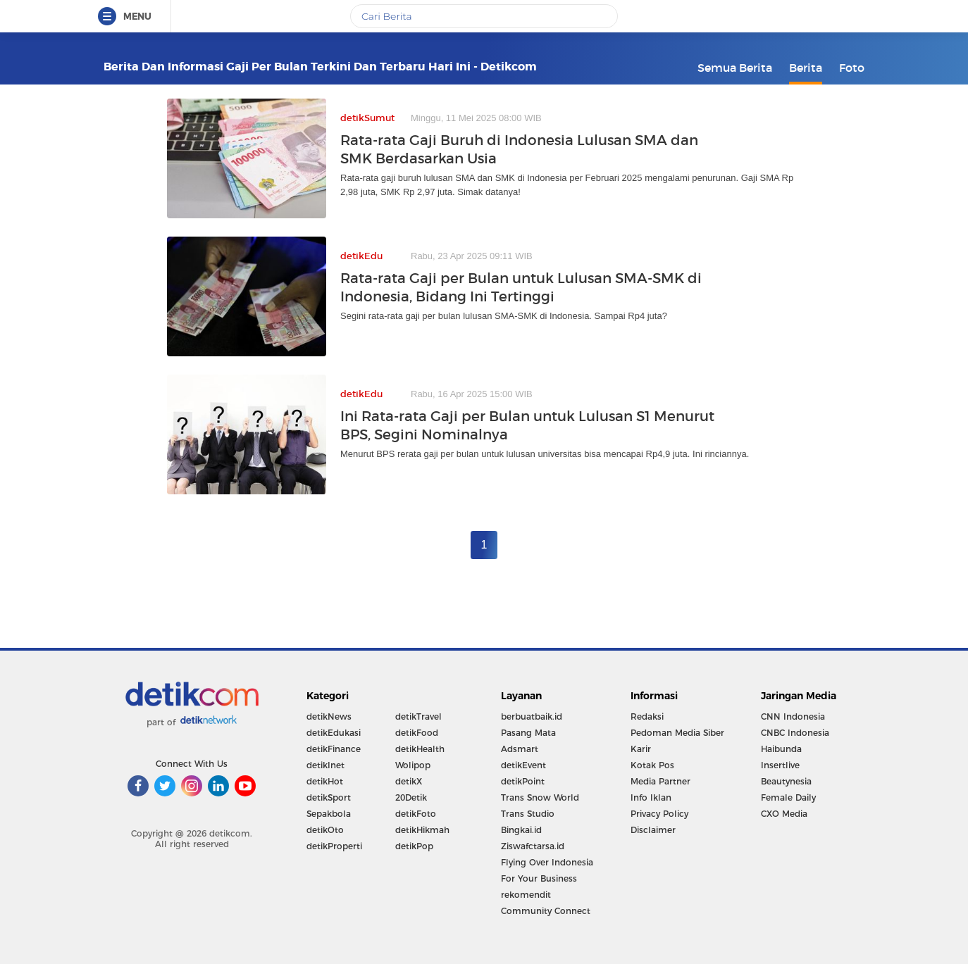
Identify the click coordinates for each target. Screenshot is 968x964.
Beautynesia (786, 781)
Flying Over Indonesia (547, 862)
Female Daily (788, 797)
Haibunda (781, 749)
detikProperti (334, 846)
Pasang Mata (528, 732)
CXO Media (784, 813)
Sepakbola (328, 813)
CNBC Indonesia (795, 732)
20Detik (411, 797)
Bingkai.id (521, 830)
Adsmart (519, 749)
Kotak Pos (652, 765)
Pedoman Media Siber (677, 732)
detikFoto (415, 813)
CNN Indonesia (793, 716)
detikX (408, 781)
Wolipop (412, 765)
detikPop (414, 846)
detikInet (325, 765)
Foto (851, 68)
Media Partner (660, 781)
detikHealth (420, 749)
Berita (805, 68)
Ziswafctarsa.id (532, 846)
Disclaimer (653, 830)
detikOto (325, 830)
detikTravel (418, 716)
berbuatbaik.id (531, 716)
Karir (641, 749)
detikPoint (523, 781)
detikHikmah (422, 830)
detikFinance (333, 749)
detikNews (329, 716)
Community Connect (545, 911)
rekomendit (526, 894)
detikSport (328, 797)
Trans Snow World (540, 797)
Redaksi (647, 716)
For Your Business (539, 878)
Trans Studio (527, 813)
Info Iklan (651, 797)
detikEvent (523, 765)
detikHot (324, 781)
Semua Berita (734, 68)
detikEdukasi (333, 732)
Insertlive (780, 765)
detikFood (416, 732)
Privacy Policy (659, 813)
